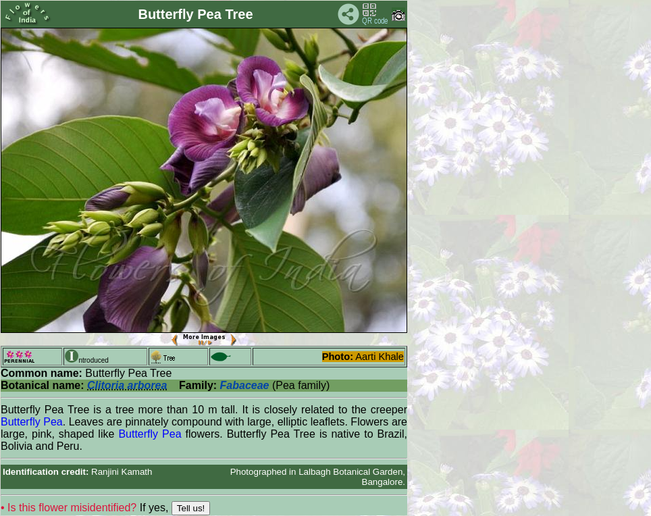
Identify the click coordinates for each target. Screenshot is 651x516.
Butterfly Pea (32, 422)
